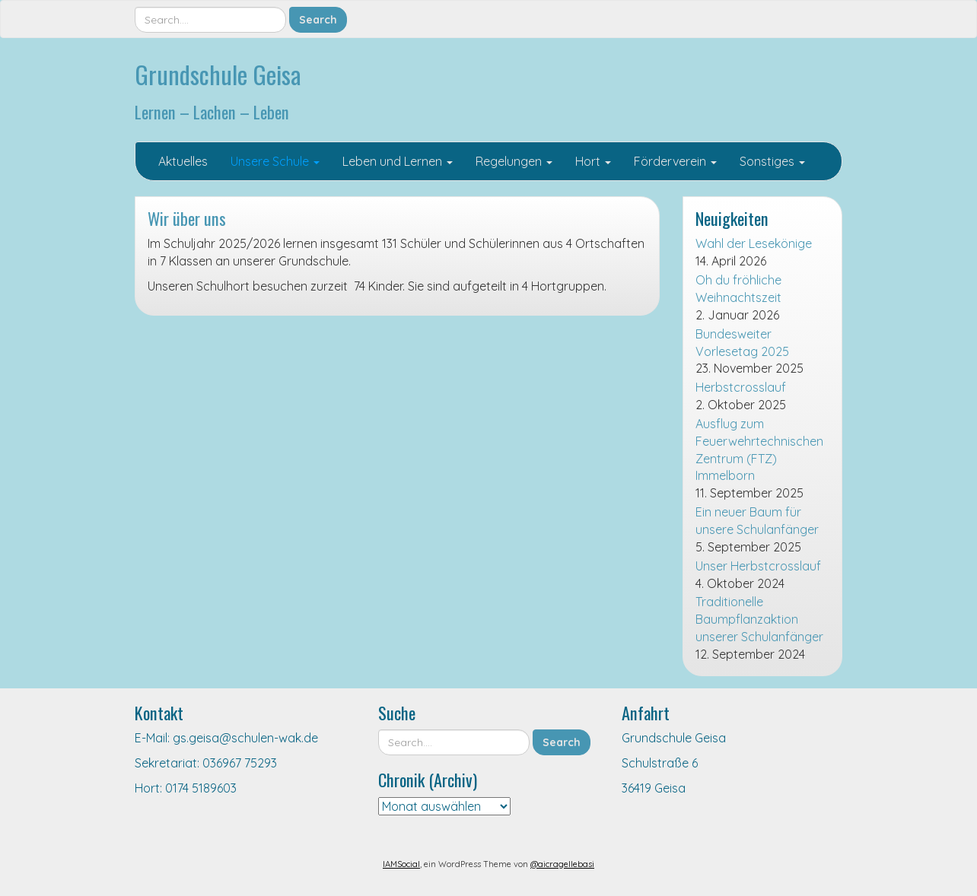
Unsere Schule (275, 161)
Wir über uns (187, 217)
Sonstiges (772, 161)
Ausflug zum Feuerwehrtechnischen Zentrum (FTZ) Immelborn (759, 450)
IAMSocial (401, 864)
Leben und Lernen (397, 161)
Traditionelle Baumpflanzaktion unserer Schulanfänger (759, 619)
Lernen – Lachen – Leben (212, 111)
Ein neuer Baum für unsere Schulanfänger (757, 520)
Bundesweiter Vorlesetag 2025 (742, 342)
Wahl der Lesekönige (753, 243)
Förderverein (675, 161)
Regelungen (514, 161)
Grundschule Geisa (218, 74)
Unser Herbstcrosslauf (758, 566)
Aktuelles (183, 161)
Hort (593, 161)
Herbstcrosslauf (740, 387)
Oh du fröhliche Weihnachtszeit (738, 288)
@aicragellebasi (562, 864)
